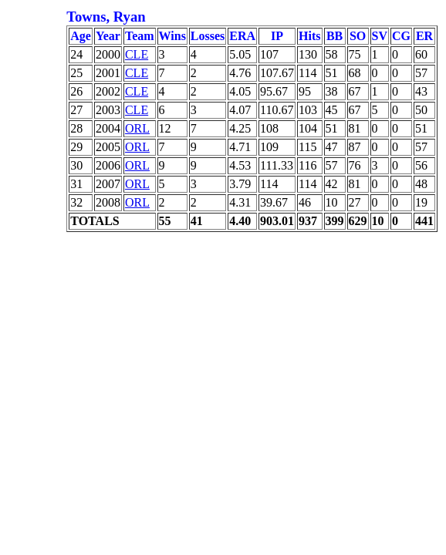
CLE (136, 54)
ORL (137, 128)
